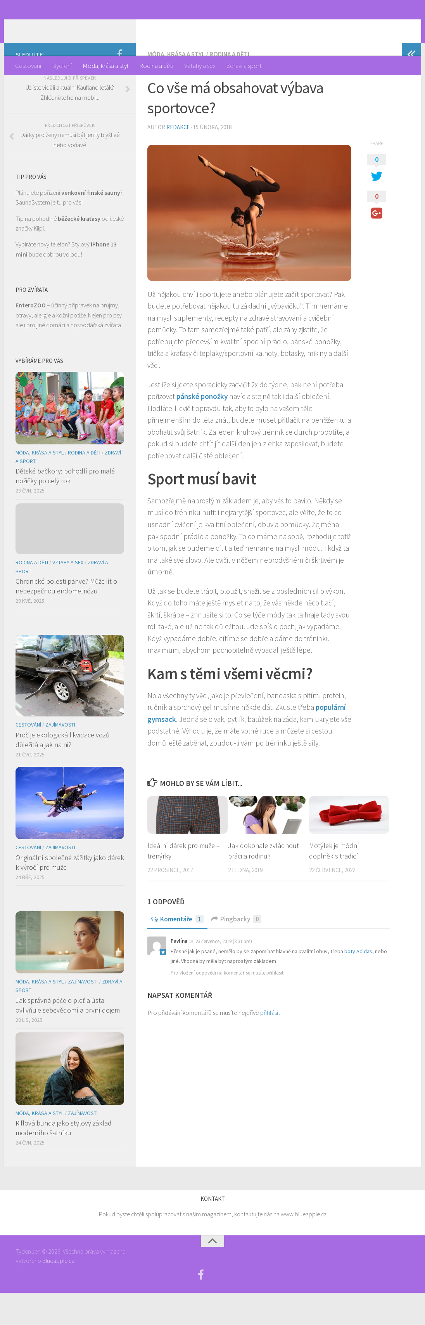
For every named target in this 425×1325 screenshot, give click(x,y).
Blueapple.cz (58, 1293)
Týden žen (52, 27)
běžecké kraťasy (79, 251)
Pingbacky (236, 951)
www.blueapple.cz (304, 1246)
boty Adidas (358, 983)
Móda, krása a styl (105, 65)
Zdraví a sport (244, 65)
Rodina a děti (156, 65)
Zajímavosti (60, 757)
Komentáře (177, 951)
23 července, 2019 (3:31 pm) (223, 974)
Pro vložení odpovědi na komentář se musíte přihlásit (227, 1005)
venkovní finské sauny (90, 225)
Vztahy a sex (200, 65)
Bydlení (62, 65)
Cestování (28, 65)
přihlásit (270, 1045)
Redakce (178, 159)
